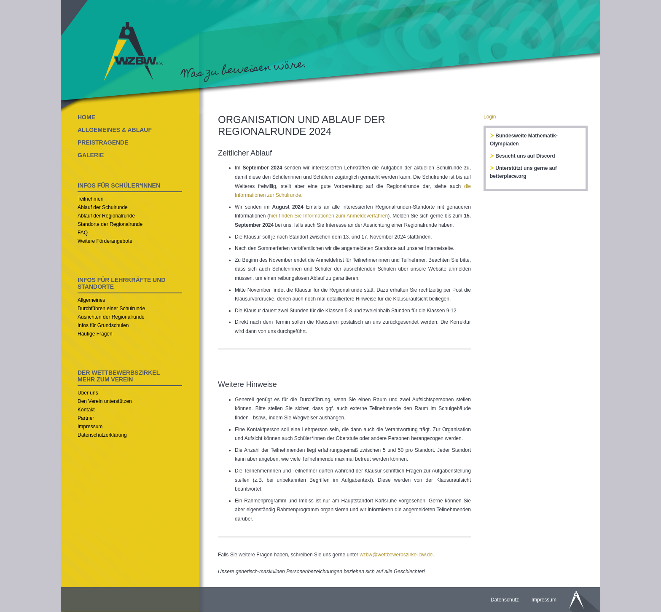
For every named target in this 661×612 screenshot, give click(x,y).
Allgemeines (91, 300)
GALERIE (91, 155)
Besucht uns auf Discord (522, 156)
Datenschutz (505, 600)
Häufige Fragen (95, 334)
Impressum (90, 426)
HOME (86, 117)
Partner (86, 418)
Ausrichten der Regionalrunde (111, 317)
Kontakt (86, 410)
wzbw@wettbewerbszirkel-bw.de (396, 555)
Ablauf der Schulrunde (103, 207)
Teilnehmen (90, 199)
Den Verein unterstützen (105, 401)
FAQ (83, 233)
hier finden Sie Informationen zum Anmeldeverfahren (328, 216)
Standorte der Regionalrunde (110, 224)
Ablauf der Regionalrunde (106, 216)
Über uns (88, 393)
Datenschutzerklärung (102, 435)
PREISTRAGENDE (103, 142)
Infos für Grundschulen (103, 325)
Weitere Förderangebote (105, 241)
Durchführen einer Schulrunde (111, 308)
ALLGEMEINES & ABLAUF (115, 129)
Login (490, 117)
